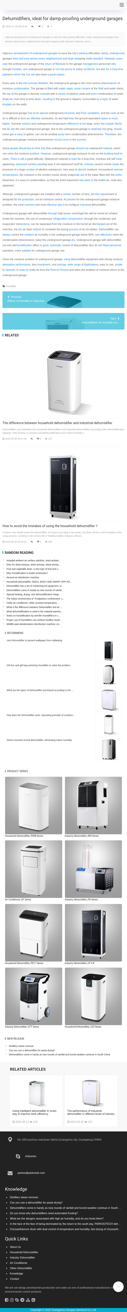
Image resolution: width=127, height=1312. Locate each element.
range (77, 264)
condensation (21, 88)
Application (90, 264)
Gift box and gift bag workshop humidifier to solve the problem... (39, 665)
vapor (69, 88)
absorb (82, 169)
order (22, 269)
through (52, 213)
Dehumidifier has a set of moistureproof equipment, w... (34, 586)
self (117, 153)
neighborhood (54, 58)
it (74, 53)
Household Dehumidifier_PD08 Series (24, 836)
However (46, 153)
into (13, 129)
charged (100, 224)
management (90, 63)
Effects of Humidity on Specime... (63, 298)
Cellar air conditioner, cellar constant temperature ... (33, 603)
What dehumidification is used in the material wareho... (34, 611)
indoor (36, 229)
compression (75, 218)
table (28, 250)
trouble (16, 69)
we (109, 58)
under (112, 53)
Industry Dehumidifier (22, 1257)
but (98, 69)
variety (62, 93)
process (73, 229)
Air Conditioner (18, 1263)
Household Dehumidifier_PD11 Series (24, 963)
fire (19, 199)
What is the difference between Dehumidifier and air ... (34, 607)
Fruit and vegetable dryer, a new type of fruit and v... (33, 569)
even (94, 93)
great (53, 74)
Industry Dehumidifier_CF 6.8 (79, 963)
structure (69, 113)
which (17, 74)
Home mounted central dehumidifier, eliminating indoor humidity (39, 740)
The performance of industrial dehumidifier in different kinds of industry (91, 1112)
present (71, 199)
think (37, 148)
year (5, 63)
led (51, 88)
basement (21, 164)
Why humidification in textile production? (27, 573)
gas (12, 134)
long (114, 69)
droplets (7, 104)
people (14, 148)
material (107, 148)
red (111, 169)
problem (34, 153)
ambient (29, 234)
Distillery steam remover (21, 1046)
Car (28, 74)
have (16, 58)
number (30, 169)
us (11, 53)
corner (85, 88)
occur (57, 139)
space (104, 118)
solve (10, 153)
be (20, 58)
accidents (89, 69)
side (111, 123)
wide (70, 264)
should (80, 148)
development (21, 53)
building (108, 153)
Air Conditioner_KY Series (18, 899)
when (97, 123)
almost (34, 58)
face (34, 164)
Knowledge (16, 1273)
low (104, 129)
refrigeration (60, 218)
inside (115, 164)
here (109, 134)
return (48, 63)
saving (61, 264)
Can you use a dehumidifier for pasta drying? (32, 1050)
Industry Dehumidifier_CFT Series (22, 1026)
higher (6, 123)
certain (67, 194)
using (67, 259)
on (105, 63)
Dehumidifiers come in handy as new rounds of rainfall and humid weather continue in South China (59, 1054)
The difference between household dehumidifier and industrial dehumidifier (57, 423)
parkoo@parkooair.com (31, 1172)
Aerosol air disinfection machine (22, 577)
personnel (115, 245)
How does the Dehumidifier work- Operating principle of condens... (41, 715)
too (84, 123)
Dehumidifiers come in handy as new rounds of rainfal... (35, 590)
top (9, 93)
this (97, 194)
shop (77, 58)
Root (53, 269)
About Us (15, 1247)
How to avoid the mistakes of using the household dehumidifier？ (50, 526)
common (29, 204)
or (7, 53)
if (90, 53)
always (6, 234)
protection (28, 199)
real (31, 269)
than (71, 118)
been (87, 180)
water (62, 88)
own (38, 99)
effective (52, 204)
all (89, 58)
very (120, 58)
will (33, 74)
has (82, 180)
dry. (73, 240)
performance (23, 264)
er (114, 58)
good (46, 245)
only (62, 69)
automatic (55, 245)
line (76, 93)
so (104, 69)
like (29, 148)
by (98, 99)
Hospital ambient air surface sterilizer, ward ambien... (33, 560)
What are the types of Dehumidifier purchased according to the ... (40, 690)
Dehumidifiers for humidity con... (63, 320)
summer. (82, 139)
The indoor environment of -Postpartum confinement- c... (35, 598)
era (60, 123)
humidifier (11, 286)
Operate (10, 269)
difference (73, 123)
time (120, 69)
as (64, 53)
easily (61, 134)
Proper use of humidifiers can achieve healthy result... (34, 620)
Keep (119, 158)
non (114, 83)
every (42, 58)
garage (52, 53)
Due (30, 113)
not (57, 69)
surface (26, 123)
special (44, 113)
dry (20, 229)
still (22, 158)
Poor (84, 113)
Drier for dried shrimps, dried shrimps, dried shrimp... (33, 564)
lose (117, 129)
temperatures (10, 174)
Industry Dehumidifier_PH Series (81, 899)
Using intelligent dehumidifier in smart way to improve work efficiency (34, 1112)
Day (106, 53)
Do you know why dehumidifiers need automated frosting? (44, 1213)
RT (79, 164)
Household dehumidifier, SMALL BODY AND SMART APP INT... (39, 581)
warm (117, 169)
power (67, 213)
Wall (101, 88)
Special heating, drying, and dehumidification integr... (33, 594)
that (43, 148)
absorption (8, 264)
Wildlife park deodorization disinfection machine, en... (33, 624)
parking (83, 53)
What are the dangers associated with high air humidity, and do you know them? (57, 1218)
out (107, 123)
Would (22, 148)
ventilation (93, 113)
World (118, 123)
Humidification (23, 245)
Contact (14, 1278)
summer (33, 83)
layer (105, 99)
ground (120, 53)
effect (33, 118)
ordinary (89, 164)
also (113, 63)
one (70, 69)
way (59, 204)
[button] (122, 5)
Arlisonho (30, 1156)
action (24, 224)
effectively (106, 234)
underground (39, 53)
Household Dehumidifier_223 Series (83, 1026)
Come (25, 58)
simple (119, 264)
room (113, 113)
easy (20, 134)
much (114, 118)
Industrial (85, 204)
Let (9, 99)
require (104, 194)
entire (118, 174)
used (74, 158)
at (112, 88)
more (66, 139)
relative (95, 129)
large (71, 58)
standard (98, 58)
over (44, 93)
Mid (103, 180)
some (77, 88)
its (37, 113)
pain (40, 164)
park (5, 74)
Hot (25, 83)
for (107, 69)
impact (60, 74)
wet (25, 69)
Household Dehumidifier (24, 1252)
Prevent (64, 269)
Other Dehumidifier (21, 1268)
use (87, 148)
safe (78, 69)
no (107, 83)
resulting (47, 99)
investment (43, 264)
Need (106, 245)
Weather (43, 83)
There (13, 158)
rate (77, 174)
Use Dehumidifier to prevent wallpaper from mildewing (34, 640)
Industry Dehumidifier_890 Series (82, 836)
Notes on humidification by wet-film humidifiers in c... (33, 615)
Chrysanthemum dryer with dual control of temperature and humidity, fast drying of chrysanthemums (68, 1229)
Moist (58, 63)
